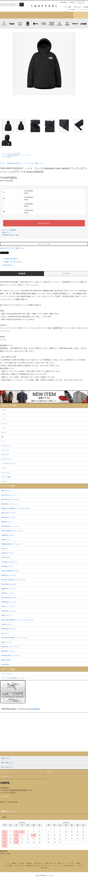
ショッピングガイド (82, 9)
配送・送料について (51, 863)
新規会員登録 (62, 2)
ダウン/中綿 (17, 153)
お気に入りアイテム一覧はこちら (13, 248)
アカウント (80, 2)
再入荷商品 (29, 863)
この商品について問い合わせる (11, 262)
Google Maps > (5, 796)
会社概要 (85, 7)
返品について (6, 232)
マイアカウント (5, 771)
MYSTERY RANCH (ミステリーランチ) (44, 24)
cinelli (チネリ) (83, 24)
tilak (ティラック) (12, 24)
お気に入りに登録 (44, 244)
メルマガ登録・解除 (68, 865)
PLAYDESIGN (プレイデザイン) (36, 24)
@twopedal (34, 709)
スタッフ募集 (66, 7)
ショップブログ (80, 15)
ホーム (4, 153)
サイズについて (70, 863)
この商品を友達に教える (9, 258)
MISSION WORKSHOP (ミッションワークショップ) (51, 24)
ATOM (45, 867)
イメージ (66, 273)
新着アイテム (7, 15)
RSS (42, 867)
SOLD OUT (44, 223)
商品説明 (22, 273)
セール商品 (21, 863)
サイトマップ (57, 865)
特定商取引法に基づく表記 (10, 235)
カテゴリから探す (22, 15)
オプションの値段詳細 (9, 230)
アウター (9, 153)
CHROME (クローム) (28, 24)
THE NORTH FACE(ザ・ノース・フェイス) (18, 155)
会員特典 (71, 2)
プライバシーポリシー (47, 865)
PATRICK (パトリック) (59, 24)
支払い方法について (39, 863)
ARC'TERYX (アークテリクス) (4, 24)
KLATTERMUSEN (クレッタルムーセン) (20, 24)
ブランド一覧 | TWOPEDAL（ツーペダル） (13, 678)
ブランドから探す (36, 15)
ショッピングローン (6, 673)
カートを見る (49, 771)
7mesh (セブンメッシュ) (67, 24)
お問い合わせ (76, 7)
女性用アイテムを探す (51, 15)
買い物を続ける (6, 265)
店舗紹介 (66, 15)
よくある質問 (70, 9)
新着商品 (14, 863)
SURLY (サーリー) (75, 24)
